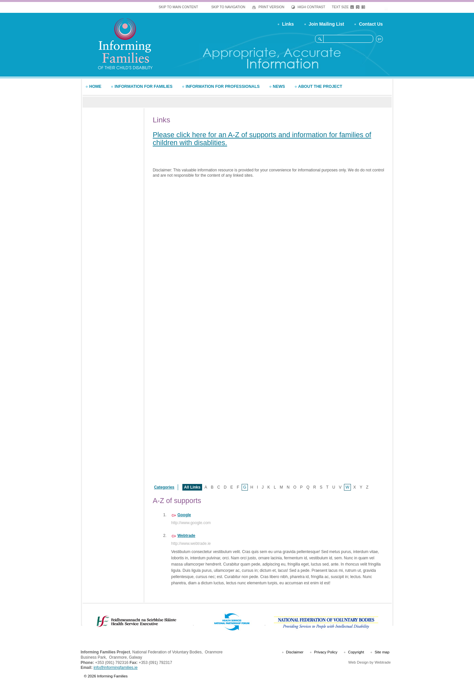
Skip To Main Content (178, 7)
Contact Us (371, 24)
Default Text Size (352, 7)
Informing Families (124, 43)
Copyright (356, 652)
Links (288, 24)
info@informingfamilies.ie (115, 667)
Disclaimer (294, 652)
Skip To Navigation (228, 7)
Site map (382, 652)
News (279, 86)
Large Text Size (363, 7)
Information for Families (143, 86)
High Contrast (311, 7)
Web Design (358, 662)
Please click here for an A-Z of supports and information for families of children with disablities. (262, 139)
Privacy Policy (325, 652)
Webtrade (186, 535)
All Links (192, 487)
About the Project (320, 86)
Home (95, 86)
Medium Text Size (358, 7)
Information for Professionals (223, 86)
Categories (164, 487)
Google (184, 515)
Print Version (271, 7)
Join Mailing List (326, 24)
